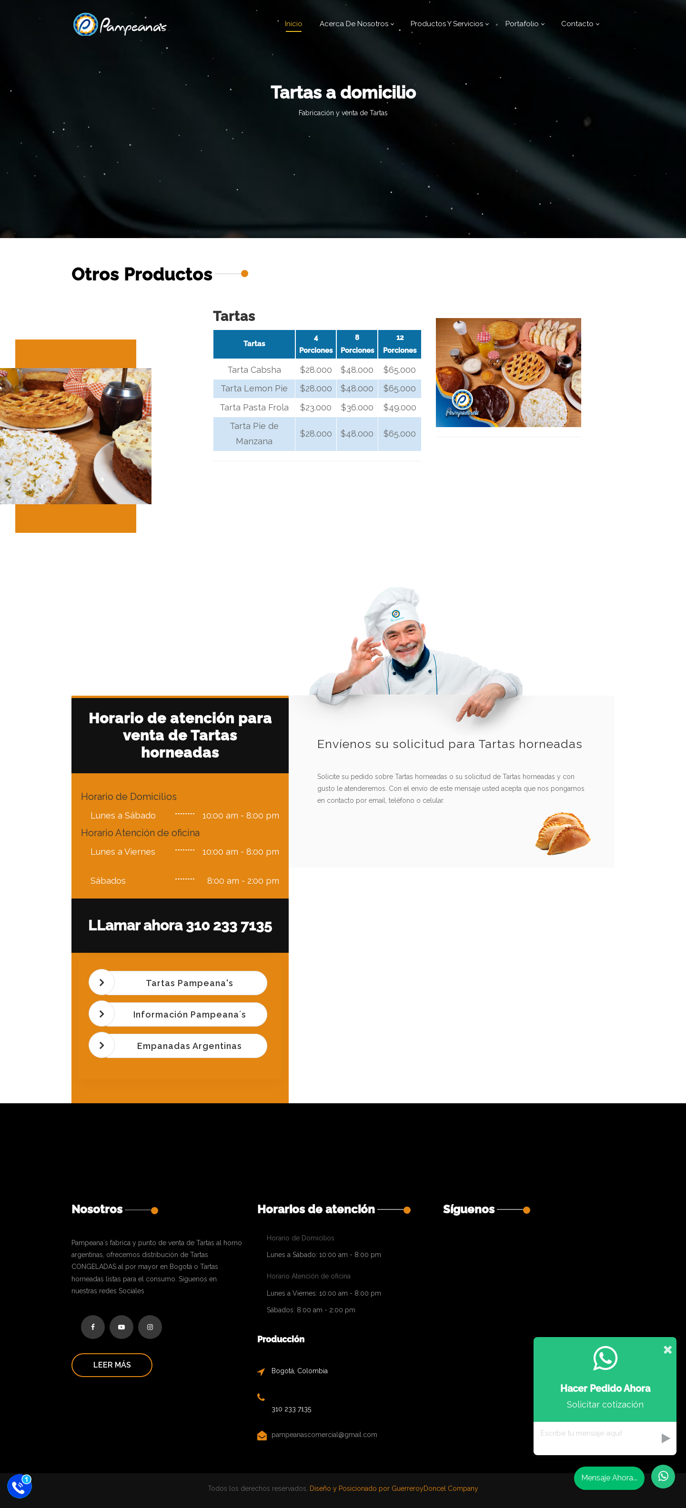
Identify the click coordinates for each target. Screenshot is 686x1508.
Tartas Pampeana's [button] (189, 983)
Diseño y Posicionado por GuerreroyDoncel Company (393, 1488)
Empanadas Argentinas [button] (189, 1046)
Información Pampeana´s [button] (189, 1014)
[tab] (182, 983)
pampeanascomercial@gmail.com (324, 1434)
